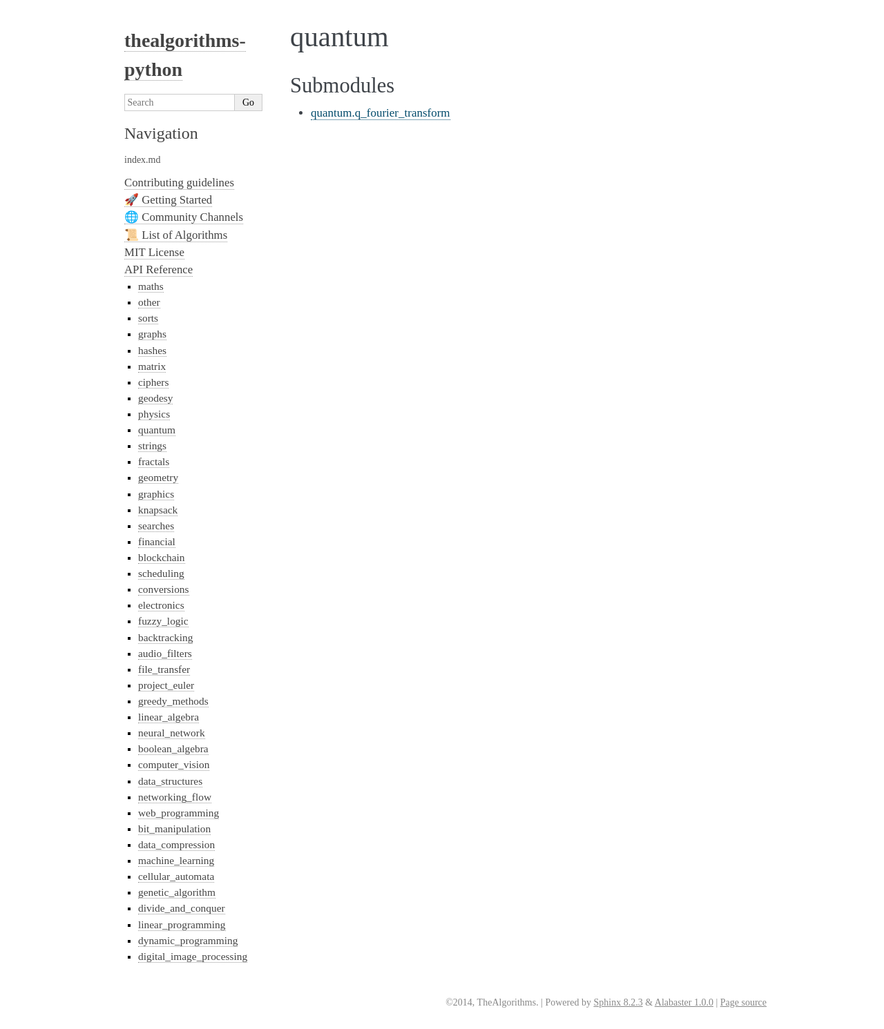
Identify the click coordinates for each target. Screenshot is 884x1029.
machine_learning (176, 860)
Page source (743, 1002)
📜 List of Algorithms (175, 235)
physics (154, 414)
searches (156, 525)
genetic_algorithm (176, 892)
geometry (158, 477)
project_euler (166, 685)
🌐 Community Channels (183, 217)
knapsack (157, 510)
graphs (152, 334)
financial (156, 541)
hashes (152, 350)
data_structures (170, 781)
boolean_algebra (173, 748)
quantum (156, 429)
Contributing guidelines (179, 182)
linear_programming (182, 924)
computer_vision (173, 764)
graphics (156, 494)
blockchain (161, 557)
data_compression (176, 844)
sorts (148, 318)
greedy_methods (173, 701)
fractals (153, 461)
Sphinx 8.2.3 (617, 1002)
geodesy (155, 398)
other (149, 302)
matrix (152, 366)
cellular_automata (176, 876)
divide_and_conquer (181, 908)
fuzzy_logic (163, 621)
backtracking (165, 637)
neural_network (171, 732)
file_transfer (164, 669)
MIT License (154, 252)
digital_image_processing (192, 956)
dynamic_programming (188, 940)
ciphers (153, 382)
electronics (161, 605)
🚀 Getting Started (168, 199)
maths (151, 286)
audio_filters (165, 653)
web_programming (178, 813)
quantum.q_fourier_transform (380, 112)
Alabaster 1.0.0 (684, 1002)
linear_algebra (168, 717)
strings (152, 445)
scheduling (161, 573)
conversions (163, 589)
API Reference (158, 269)
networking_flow (174, 797)
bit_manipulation (174, 828)
